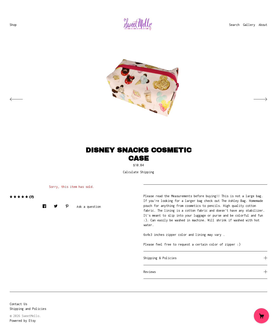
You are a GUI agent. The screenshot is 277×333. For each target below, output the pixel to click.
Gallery (249, 25)
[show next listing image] (256, 98)
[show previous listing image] (20, 98)
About (263, 25)
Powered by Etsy (23, 320)
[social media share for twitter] (56, 205)
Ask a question (89, 206)
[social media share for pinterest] (67, 205)
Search (234, 25)
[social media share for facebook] (44, 205)
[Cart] (261, 315)
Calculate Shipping (138, 172)
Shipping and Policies (28, 309)
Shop (13, 25)
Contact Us (18, 304)
